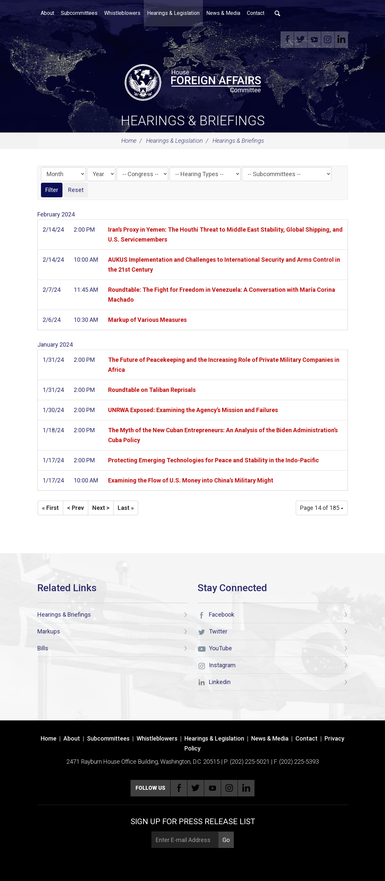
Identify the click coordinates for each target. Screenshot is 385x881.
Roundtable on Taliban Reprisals (152, 389)
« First (50, 507)
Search (278, 13)
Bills (42, 648)
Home (128, 140)
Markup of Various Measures (147, 319)
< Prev (75, 507)
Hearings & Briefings (193, 121)
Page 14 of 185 (321, 507)
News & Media (223, 13)
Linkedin (341, 39)
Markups (48, 631)
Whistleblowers (122, 13)
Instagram (327, 39)
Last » (126, 507)
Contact (255, 13)
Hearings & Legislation (173, 13)
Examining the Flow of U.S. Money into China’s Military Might (190, 480)
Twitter (300, 39)
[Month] (63, 174)
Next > (100, 507)
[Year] (101, 174)
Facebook (287, 39)
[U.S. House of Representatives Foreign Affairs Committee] (192, 81)
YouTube (314, 39)
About (47, 13)
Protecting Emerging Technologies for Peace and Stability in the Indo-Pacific (213, 460)
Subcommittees (79, 13)
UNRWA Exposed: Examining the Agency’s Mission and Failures (193, 409)
